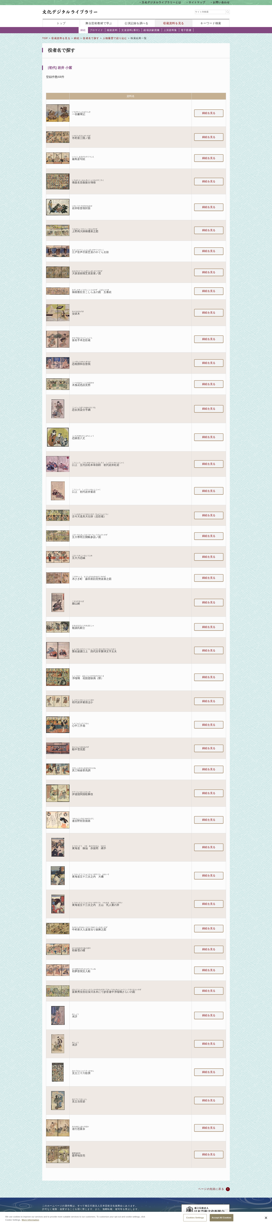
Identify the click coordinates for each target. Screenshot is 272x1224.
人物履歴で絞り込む (115, 38)
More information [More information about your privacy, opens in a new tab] (30, 1222)
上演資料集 (170, 30)
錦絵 (83, 30)
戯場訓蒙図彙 (152, 30)
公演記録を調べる (136, 23)
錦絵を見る (208, 112)
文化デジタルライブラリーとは (161, 2)
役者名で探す (91, 38)
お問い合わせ (221, 2)
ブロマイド (96, 30)
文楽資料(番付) (130, 30)
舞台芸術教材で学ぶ (99, 23)
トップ (61, 23)
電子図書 (186, 30)
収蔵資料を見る (173, 23)
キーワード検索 (210, 23)
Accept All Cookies (221, 1220)
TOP (45, 38)
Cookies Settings (195, 1220)
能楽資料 (112, 30)
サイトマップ (197, 2)
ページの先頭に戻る (211, 1188)
